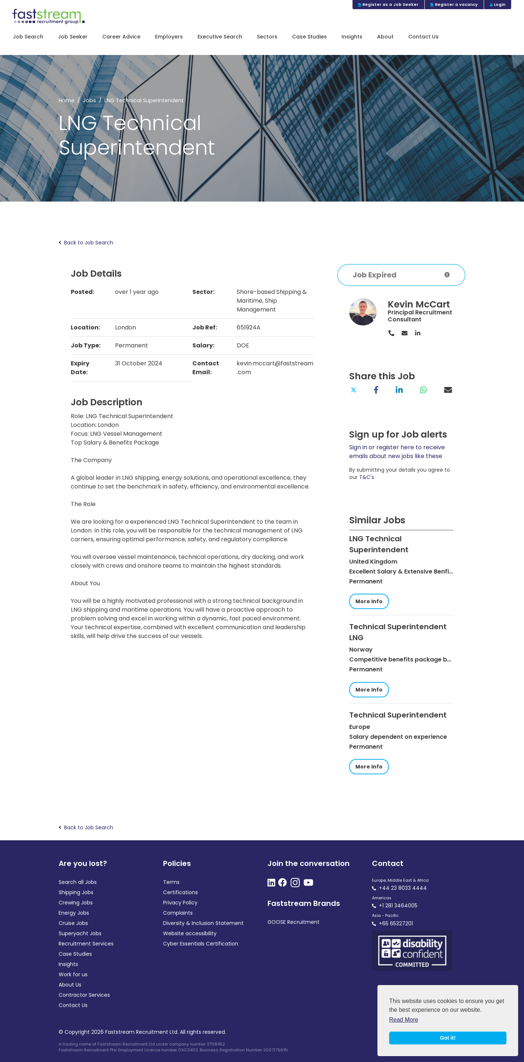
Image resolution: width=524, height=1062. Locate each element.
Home (66, 100)
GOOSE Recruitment (293, 922)
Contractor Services (84, 995)
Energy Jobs (74, 913)
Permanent (131, 345)
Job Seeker (73, 36)
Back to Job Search (86, 242)
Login (498, 4)
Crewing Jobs (76, 902)
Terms (171, 882)
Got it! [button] (447, 1038)
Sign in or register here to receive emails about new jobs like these (397, 451)
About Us (70, 984)
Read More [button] (403, 1020)
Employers (169, 36)
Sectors (267, 36)
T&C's (366, 477)
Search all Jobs (78, 882)
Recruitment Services (86, 943)
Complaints (178, 913)
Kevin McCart (419, 304)
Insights (352, 36)
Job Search (28, 36)
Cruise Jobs (73, 923)
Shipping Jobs (76, 892)
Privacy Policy (180, 902)
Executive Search (220, 36)
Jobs (89, 100)
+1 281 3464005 (398, 905)
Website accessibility (190, 933)
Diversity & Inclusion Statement (203, 923)
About (385, 36)
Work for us (73, 974)
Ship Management (257, 305)
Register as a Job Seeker (388, 4)
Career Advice (121, 36)
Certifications (180, 892)
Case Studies (309, 36)
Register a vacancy (454, 4)
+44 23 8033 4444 (403, 888)
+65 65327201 (396, 923)
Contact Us (423, 36)
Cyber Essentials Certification (200, 943)
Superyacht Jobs (80, 933)
